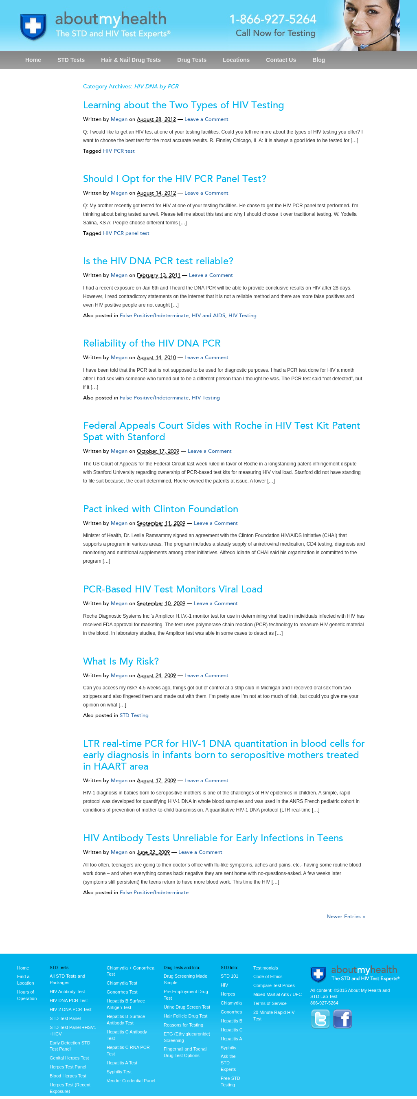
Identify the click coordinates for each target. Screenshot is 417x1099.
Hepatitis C (232, 1029)
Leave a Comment (206, 119)
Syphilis (228, 1047)
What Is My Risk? (121, 661)
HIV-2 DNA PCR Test (71, 1009)
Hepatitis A (231, 1038)
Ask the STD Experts (228, 1063)
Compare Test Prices (274, 985)
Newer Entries (346, 916)
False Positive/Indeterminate (154, 315)
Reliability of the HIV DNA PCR (152, 343)
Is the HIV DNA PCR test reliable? (158, 261)
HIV (224, 985)
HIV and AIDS (208, 315)
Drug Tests (191, 60)
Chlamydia (231, 1002)
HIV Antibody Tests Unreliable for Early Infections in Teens (213, 838)
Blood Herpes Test (68, 1075)
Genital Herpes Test (69, 1057)
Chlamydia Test (122, 983)
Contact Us (281, 60)
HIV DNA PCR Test (69, 1000)
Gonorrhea (231, 1011)
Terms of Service (270, 1003)
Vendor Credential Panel (131, 1080)
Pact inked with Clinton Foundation (160, 509)
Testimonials (265, 967)
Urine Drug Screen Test (187, 1007)
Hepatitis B (231, 1020)
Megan (119, 119)
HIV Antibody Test (67, 991)
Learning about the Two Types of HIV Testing (183, 105)
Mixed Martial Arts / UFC (277, 994)
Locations (236, 60)
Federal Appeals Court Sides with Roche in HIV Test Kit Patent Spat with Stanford (221, 431)
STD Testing (134, 715)
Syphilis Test (119, 1071)
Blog (318, 60)
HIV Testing (242, 315)
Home (33, 60)
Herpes (228, 994)
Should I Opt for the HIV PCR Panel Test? (174, 179)
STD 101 (229, 976)
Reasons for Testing (183, 1024)
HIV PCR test (119, 151)
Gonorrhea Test (122, 991)
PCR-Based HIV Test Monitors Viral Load (173, 589)
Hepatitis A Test (122, 1062)
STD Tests (71, 60)
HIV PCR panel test (126, 233)
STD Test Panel (65, 1018)
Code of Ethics (268, 976)
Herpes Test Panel (68, 1066)
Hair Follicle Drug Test (185, 1015)
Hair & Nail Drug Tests (131, 60)
